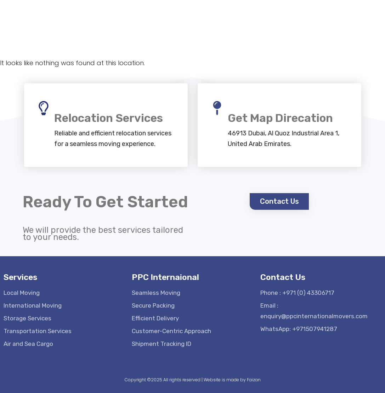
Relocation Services (108, 118)
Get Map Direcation (280, 118)
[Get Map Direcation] (217, 108)
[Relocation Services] (43, 108)
